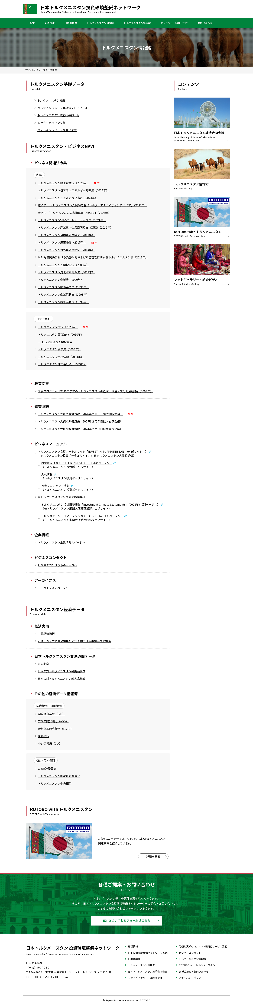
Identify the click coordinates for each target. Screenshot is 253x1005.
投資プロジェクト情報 (55, 486)
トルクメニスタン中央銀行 (55, 783)
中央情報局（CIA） (50, 743)
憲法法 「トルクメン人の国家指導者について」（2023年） (74, 213)
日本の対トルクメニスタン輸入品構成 (61, 678)
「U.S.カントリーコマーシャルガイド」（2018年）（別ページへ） (82, 516)
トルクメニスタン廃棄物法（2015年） (62, 242)
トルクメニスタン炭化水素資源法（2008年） (66, 272)
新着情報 (50, 23)
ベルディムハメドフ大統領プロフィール (62, 108)
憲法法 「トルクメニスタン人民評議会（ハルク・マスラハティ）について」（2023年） (92, 205)
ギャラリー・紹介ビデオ (174, 23)
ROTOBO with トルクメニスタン (197, 965)
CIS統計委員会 (47, 768)
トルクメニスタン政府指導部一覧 (58, 115)
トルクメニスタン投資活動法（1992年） (63, 302)
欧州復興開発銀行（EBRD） (55, 729)
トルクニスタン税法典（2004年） (59, 349)
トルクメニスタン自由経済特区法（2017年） (66, 235)
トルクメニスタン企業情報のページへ (61, 542)
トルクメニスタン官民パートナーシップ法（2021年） (72, 220)
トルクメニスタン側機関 (100, 23)
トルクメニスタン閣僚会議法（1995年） (63, 287)
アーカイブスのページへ (53, 588)
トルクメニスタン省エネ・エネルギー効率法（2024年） (73, 190)
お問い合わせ (205, 23)
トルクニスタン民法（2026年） (58, 327)
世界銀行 (43, 736)
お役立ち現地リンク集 (51, 123)
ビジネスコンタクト (190, 952)
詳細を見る (153, 856)
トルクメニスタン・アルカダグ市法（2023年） (68, 198)
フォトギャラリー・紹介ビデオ (57, 130)
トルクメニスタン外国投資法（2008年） (63, 265)
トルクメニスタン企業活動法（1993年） (63, 294)
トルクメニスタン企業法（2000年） (60, 279)
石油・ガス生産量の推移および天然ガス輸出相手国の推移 (74, 641)
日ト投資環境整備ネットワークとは (147, 952)
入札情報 (47, 474)
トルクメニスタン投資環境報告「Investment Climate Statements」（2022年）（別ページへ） (100, 504)
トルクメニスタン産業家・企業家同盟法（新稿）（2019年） (75, 227)
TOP (32, 23)
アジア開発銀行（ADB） (53, 721)
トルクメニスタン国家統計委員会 (59, 776)
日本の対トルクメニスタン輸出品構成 (61, 671)
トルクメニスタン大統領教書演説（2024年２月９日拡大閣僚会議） (80, 429)
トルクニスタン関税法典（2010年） (61, 334)
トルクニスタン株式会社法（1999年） (62, 364)
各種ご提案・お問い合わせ (193, 971)
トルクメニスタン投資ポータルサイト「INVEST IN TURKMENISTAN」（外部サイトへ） (93, 451)
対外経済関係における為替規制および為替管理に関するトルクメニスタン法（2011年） (93, 257)
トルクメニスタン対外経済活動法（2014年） (66, 250)
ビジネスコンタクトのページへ (57, 565)
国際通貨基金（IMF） (51, 714)
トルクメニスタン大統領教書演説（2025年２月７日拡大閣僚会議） (80, 421)
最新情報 (133, 946)
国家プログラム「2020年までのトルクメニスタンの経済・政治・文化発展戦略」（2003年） (95, 391)
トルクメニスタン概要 (51, 100)
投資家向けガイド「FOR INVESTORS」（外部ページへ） (76, 463)
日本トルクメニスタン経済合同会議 (147, 971)
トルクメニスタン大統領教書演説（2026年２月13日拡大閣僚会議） (80, 414)
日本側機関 (71, 23)
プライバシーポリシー (191, 977)
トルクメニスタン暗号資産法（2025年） (63, 183)
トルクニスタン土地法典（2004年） (61, 357)
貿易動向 (43, 664)
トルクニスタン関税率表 (56, 342)
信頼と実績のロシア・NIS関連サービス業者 (203, 946)
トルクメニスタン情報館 (137, 23)
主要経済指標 (46, 633)
